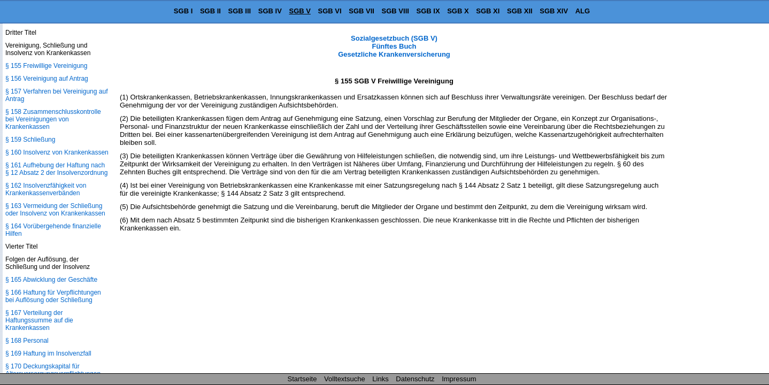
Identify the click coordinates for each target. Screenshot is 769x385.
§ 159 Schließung (30, 139)
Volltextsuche (344, 379)
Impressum (459, 379)
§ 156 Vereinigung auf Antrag (46, 78)
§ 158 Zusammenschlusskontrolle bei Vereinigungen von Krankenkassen (53, 119)
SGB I (183, 11)
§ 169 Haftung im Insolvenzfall (48, 353)
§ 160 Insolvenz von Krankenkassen (57, 152)
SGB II (210, 11)
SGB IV (270, 11)
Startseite (302, 379)
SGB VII (361, 11)
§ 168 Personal (27, 340)
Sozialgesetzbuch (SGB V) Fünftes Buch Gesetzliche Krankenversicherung (394, 46)
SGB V (299, 11)
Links (380, 379)
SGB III (239, 11)
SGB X (457, 11)
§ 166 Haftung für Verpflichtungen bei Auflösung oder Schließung (53, 296)
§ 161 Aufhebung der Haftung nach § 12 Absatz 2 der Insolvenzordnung (56, 168)
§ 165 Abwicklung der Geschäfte (51, 279)
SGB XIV (554, 11)
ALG (582, 11)
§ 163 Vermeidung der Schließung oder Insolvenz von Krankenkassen (55, 209)
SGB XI (487, 11)
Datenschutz (415, 379)
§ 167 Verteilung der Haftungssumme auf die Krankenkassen (39, 320)
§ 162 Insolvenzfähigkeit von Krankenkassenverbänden (45, 189)
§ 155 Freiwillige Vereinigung (46, 66)
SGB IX (428, 11)
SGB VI (330, 11)
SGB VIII (395, 11)
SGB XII (520, 11)
